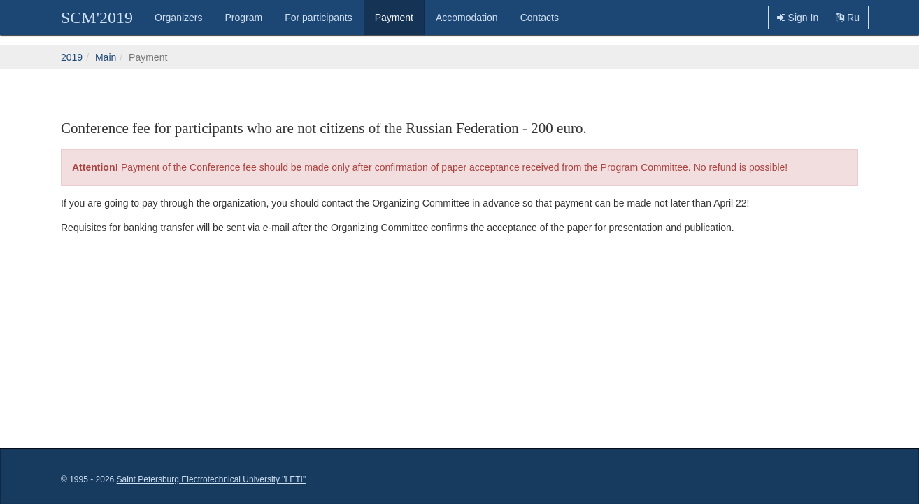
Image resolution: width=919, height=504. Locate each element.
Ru (848, 17)
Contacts (539, 17)
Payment (394, 17)
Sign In (797, 17)
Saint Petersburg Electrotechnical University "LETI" (211, 479)
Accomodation (467, 17)
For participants (318, 17)
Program (244, 17)
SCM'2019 (97, 17)
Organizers (178, 17)
